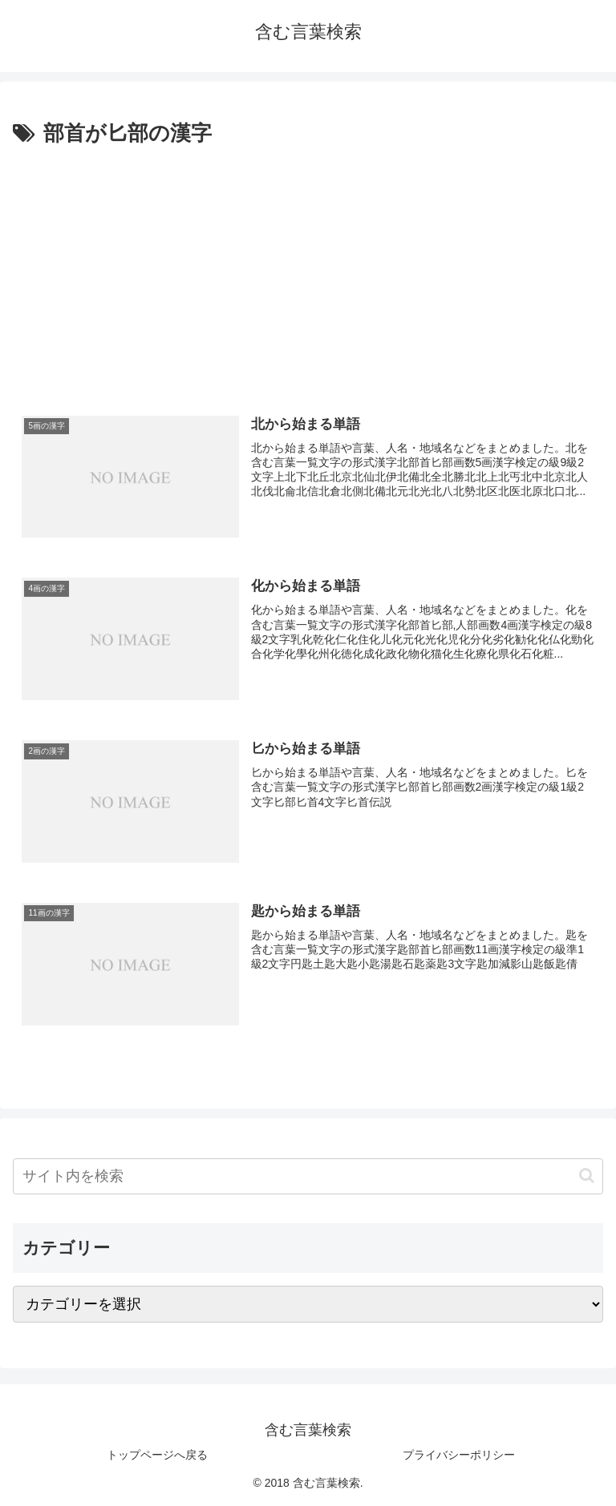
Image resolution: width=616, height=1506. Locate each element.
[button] (587, 1175)
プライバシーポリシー (459, 1454)
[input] (308, 1176)
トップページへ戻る (157, 1454)
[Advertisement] (308, 271)
